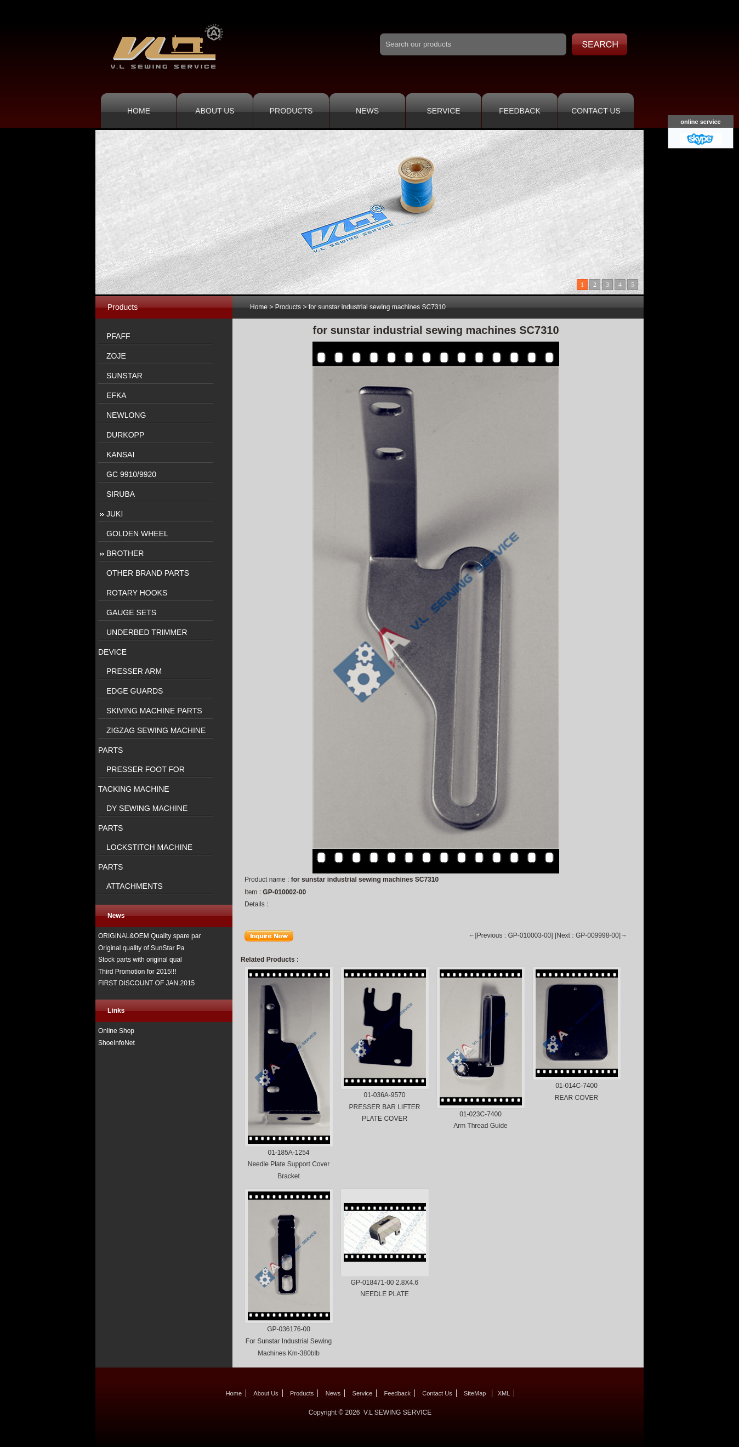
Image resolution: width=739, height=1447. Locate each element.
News (367, 110)
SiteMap (475, 1393)
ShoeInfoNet (116, 1043)
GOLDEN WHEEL (137, 533)
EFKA (116, 395)
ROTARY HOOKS (136, 592)
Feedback (519, 110)
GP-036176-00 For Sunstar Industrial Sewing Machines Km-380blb (289, 1341)
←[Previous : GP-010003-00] (511, 935)
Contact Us (596, 110)
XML (504, 1393)
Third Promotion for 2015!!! (137, 971)
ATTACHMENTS (134, 886)
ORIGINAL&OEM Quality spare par (149, 936)
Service (443, 110)
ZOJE (116, 355)
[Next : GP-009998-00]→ (591, 935)
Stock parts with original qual (140, 959)
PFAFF (118, 336)
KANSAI (120, 454)
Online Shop (116, 1031)
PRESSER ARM (134, 671)
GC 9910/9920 (131, 474)
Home (138, 110)
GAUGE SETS (131, 612)
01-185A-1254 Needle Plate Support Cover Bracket (288, 1164)
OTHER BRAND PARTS (147, 573)
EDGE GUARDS (134, 690)
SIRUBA (120, 494)
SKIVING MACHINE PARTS (154, 710)
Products (291, 110)
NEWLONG (126, 415)
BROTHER (125, 553)
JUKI (114, 513)
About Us (214, 110)
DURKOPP (125, 434)
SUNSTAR (124, 375)
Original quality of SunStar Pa (141, 948)
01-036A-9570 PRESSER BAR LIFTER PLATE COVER (384, 1106)
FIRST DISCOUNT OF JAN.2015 (146, 983)
